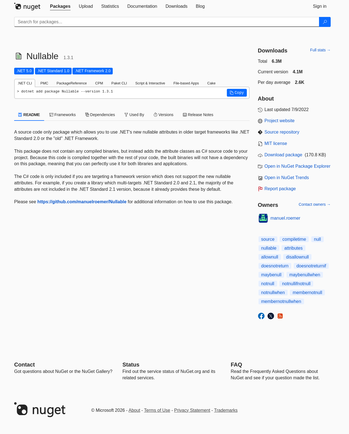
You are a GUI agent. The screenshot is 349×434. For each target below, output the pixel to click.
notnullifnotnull (296, 283)
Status (130, 365)
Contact (24, 365)
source (268, 239)
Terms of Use (157, 410)
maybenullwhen (304, 274)
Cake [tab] (211, 83)
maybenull (271, 274)
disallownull (297, 257)
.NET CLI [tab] (24, 83)
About (134, 410)
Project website (280, 120)
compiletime (294, 239)
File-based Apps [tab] (186, 83)
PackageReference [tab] (72, 83)
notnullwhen (273, 292)
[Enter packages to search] (166, 22)
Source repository (282, 132)
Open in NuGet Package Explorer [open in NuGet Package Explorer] (297, 166)
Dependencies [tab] (100, 114)
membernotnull (307, 292)
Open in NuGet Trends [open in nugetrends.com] (287, 177)
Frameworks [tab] (62, 114)
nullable (269, 248)
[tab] (60, 6)
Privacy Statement (192, 410)
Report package (280, 188)
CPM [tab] (99, 83)
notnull (267, 283)
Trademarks (226, 410)
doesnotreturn (275, 266)
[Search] (325, 22)
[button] (237, 93)
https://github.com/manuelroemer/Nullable (82, 201)
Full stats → (320, 50)
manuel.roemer (285, 218)
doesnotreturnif (311, 266)
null (317, 239)
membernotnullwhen (281, 301)
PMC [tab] (44, 83)
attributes (293, 248)
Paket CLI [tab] (119, 83)
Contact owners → (315, 204)
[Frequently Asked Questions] (236, 365)
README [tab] (29, 114)
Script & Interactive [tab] (150, 83)
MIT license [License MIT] (276, 143)
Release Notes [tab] (198, 114)
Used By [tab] (134, 114)
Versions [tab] (164, 114)
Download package (283, 154)
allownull (269, 257)
